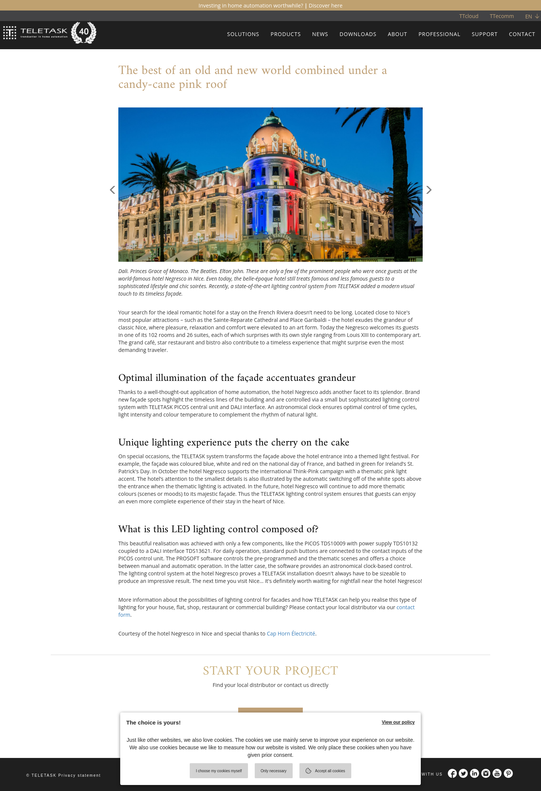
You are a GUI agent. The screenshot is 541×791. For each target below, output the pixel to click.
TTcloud (468, 16)
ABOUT (397, 34)
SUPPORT (485, 34)
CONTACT (522, 34)
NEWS (320, 34)
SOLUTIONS (243, 34)
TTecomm (502, 16)
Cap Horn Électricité (291, 633)
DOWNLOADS (358, 34)
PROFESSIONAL (440, 34)
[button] (112, 223)
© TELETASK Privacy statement (63, 775)
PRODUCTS (285, 34)
